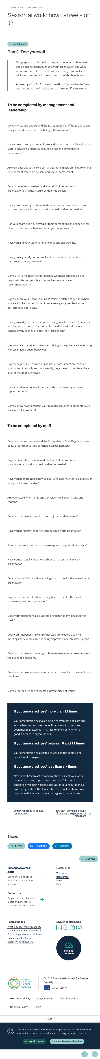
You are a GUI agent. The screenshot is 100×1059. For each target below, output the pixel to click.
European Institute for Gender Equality (10, 1054)
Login (38, 1007)
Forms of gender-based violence (24, 934)
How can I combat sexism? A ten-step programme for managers (70, 814)
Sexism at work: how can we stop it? (27, 7)
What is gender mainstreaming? (24, 926)
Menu (95, 1054)
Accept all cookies (34, 1041)
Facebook (72, 927)
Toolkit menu (19, 44)
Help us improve (69, 952)
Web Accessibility (20, 998)
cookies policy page (61, 1029)
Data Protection (69, 998)
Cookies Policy (19, 1007)
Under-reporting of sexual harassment (28, 812)
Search (84, 1054)
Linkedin (58, 927)
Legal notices (45, 998)
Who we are (62, 873)
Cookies (91, 858)
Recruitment (62, 876)
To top (48, 1018)
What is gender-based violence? (24, 930)
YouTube (65, 927)
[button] (16, 846)
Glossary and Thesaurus (20, 941)
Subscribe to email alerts (18, 870)
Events (59, 884)
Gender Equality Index (19, 938)
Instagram (78, 927)
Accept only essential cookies (67, 1041)
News (59, 880)
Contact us (14, 893)
